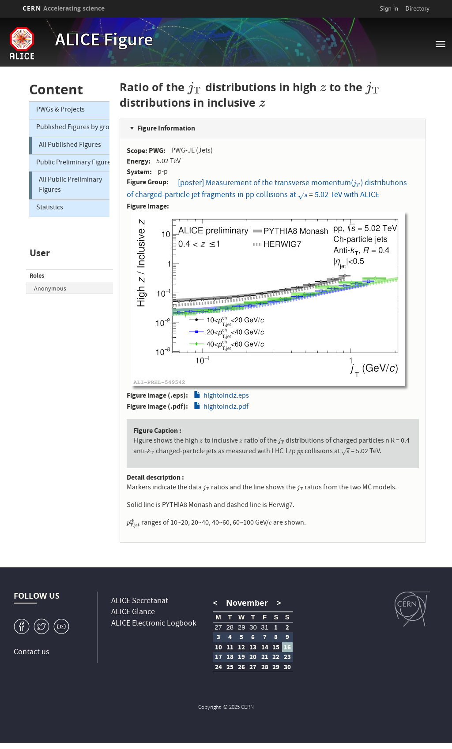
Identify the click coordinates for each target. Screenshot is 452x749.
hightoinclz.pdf (226, 407)
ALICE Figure (104, 41)
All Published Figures (70, 145)
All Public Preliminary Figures (70, 185)
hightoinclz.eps (226, 396)
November (247, 602)
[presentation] (195, 87)
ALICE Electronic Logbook (153, 624)
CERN (64, 8)
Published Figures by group (72, 128)
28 (230, 627)
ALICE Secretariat (139, 601)
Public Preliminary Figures (72, 163)
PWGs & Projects (60, 110)
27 (218, 627)
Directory (417, 8)
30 (253, 627)
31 (264, 627)
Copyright (210, 708)
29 (241, 627)
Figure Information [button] (166, 128)
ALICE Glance (133, 613)
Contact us (31, 653)
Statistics (49, 208)
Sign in (389, 8)
